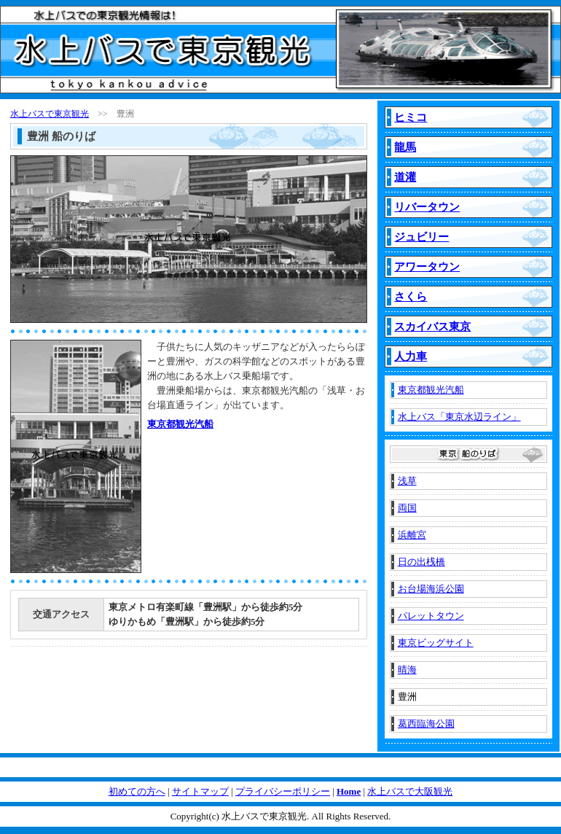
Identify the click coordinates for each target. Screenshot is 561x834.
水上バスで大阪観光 (409, 791)
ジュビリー (421, 237)
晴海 (407, 669)
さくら (410, 297)
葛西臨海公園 (426, 723)
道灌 (405, 177)
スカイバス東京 (432, 326)
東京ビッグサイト (436, 642)
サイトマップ (200, 791)
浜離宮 (412, 534)
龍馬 (405, 147)
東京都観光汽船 (180, 423)
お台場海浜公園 (431, 588)
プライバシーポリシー (282, 791)
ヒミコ (410, 117)
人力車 (410, 356)
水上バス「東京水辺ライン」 (459, 416)
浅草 (407, 480)
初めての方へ (137, 791)
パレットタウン (431, 615)
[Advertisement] (212, 481)
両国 (407, 507)
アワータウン (427, 267)
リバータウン (427, 207)
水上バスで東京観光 (49, 114)
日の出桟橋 (421, 561)
